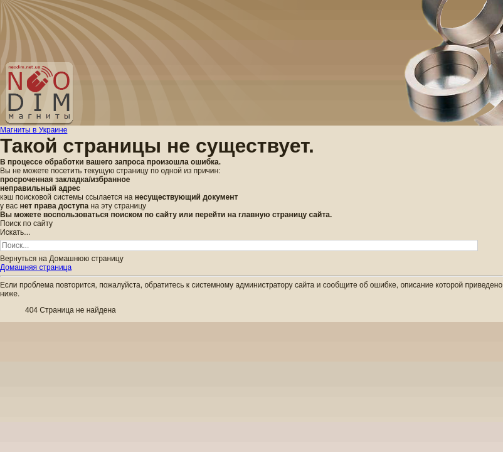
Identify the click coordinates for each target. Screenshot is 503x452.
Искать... (15, 232)
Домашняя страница (35, 267)
